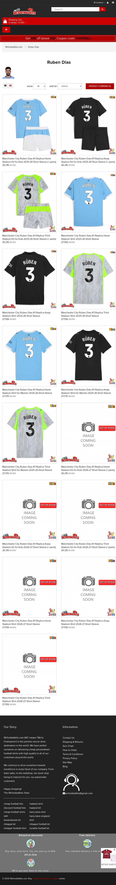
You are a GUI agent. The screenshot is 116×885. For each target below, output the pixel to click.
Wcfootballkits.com (13, 47)
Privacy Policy (70, 758)
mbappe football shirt (15, 828)
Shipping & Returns (73, 741)
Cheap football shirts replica (45, 878)
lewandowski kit (12, 820)
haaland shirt (36, 803)
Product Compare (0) (100, 86)
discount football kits (15, 807)
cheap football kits (13, 803)
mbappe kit (10, 824)
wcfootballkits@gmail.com (79, 793)
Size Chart (68, 746)
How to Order (70, 750)
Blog (65, 766)
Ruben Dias (33, 47)
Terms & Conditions (73, 754)
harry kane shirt (37, 812)
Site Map (67, 762)
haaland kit (35, 807)
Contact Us (68, 737)
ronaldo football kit (39, 828)
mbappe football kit (39, 824)
